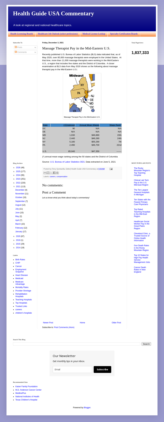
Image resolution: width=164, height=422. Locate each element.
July (17, 209)
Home (82, 323)
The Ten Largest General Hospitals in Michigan (141, 192)
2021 (18, 186)
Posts (18, 47)
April (17, 220)
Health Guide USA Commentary (53, 13)
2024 (18, 175)
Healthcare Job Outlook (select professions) (58, 34)
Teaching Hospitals (23, 300)
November (20, 194)
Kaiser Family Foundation (26, 386)
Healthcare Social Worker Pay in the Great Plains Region (141, 225)
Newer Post (48, 323)
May (17, 216)
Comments (21, 52)
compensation (62, 176)
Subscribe (102, 369)
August (18, 205)
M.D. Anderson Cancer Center (28, 390)
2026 (18, 167)
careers (53, 176)
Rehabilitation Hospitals (21, 295)
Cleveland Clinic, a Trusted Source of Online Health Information (142, 237)
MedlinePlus (20, 393)
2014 (18, 247)
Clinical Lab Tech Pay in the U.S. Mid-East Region (141, 182)
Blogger (87, 407)
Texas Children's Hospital (26, 400)
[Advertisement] (82, 294)
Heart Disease (21, 275)
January (19, 231)
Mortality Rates (21, 287)
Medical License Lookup (93, 34)
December (20, 190)
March (18, 224)
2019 (18, 240)
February (19, 228)
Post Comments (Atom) (64, 327)
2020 (18, 236)
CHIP (17, 263)
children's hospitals (23, 313)
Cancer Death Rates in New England (140, 269)
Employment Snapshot (20, 270)
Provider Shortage (23, 291)
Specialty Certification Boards (124, 34)
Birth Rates (20, 259)
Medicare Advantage (20, 283)
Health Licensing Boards (21, 34)
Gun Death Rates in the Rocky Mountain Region (141, 247)
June (17, 212)
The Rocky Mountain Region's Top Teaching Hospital (142, 171)
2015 (18, 244)
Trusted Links (21, 306)
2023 (18, 179)
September (20, 201)
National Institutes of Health (27, 396)
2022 (18, 183)
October (19, 197)
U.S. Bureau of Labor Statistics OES (67, 162)
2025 (18, 171)
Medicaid (19, 278)
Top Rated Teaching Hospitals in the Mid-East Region (142, 212)
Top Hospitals (21, 303)
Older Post (116, 323)
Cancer (18, 266)
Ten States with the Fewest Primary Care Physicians (142, 202)
